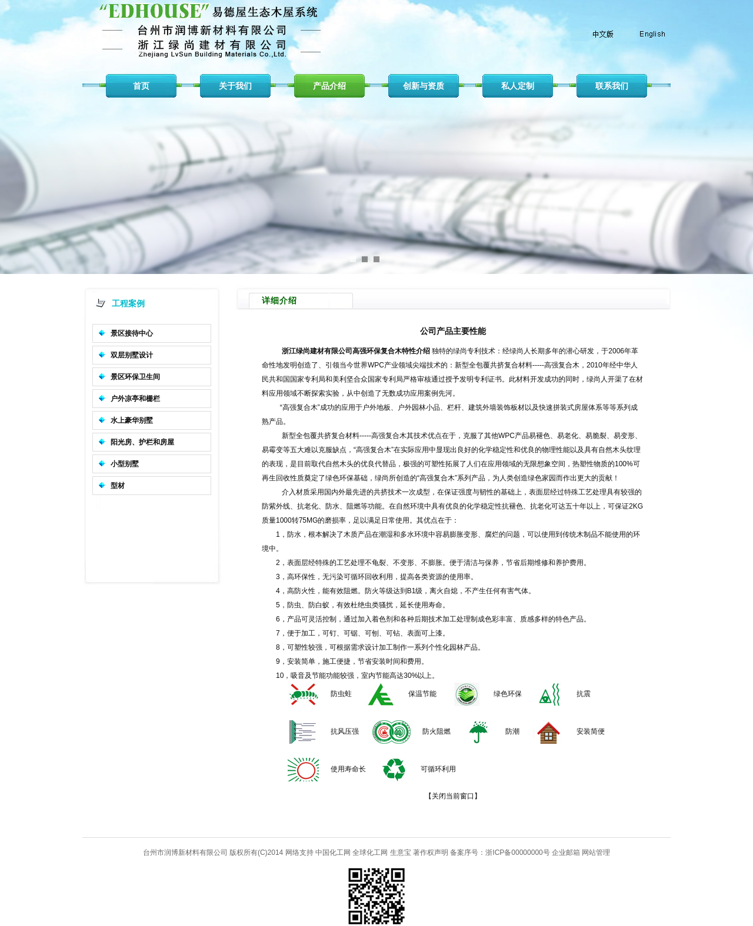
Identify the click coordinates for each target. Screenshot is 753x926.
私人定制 (517, 86)
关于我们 (235, 86)
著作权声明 (430, 852)
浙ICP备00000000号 (517, 852)
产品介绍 (329, 86)
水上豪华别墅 (132, 420)
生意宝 (400, 852)
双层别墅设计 (132, 355)
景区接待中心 (132, 333)
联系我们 (611, 86)
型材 (118, 486)
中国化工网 (333, 852)
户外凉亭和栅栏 (135, 399)
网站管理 (596, 852)
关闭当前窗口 (453, 796)
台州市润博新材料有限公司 (185, 852)
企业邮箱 (566, 852)
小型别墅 (125, 464)
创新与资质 (423, 86)
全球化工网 (370, 852)
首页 (141, 86)
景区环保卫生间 (135, 377)
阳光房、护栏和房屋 (142, 442)
